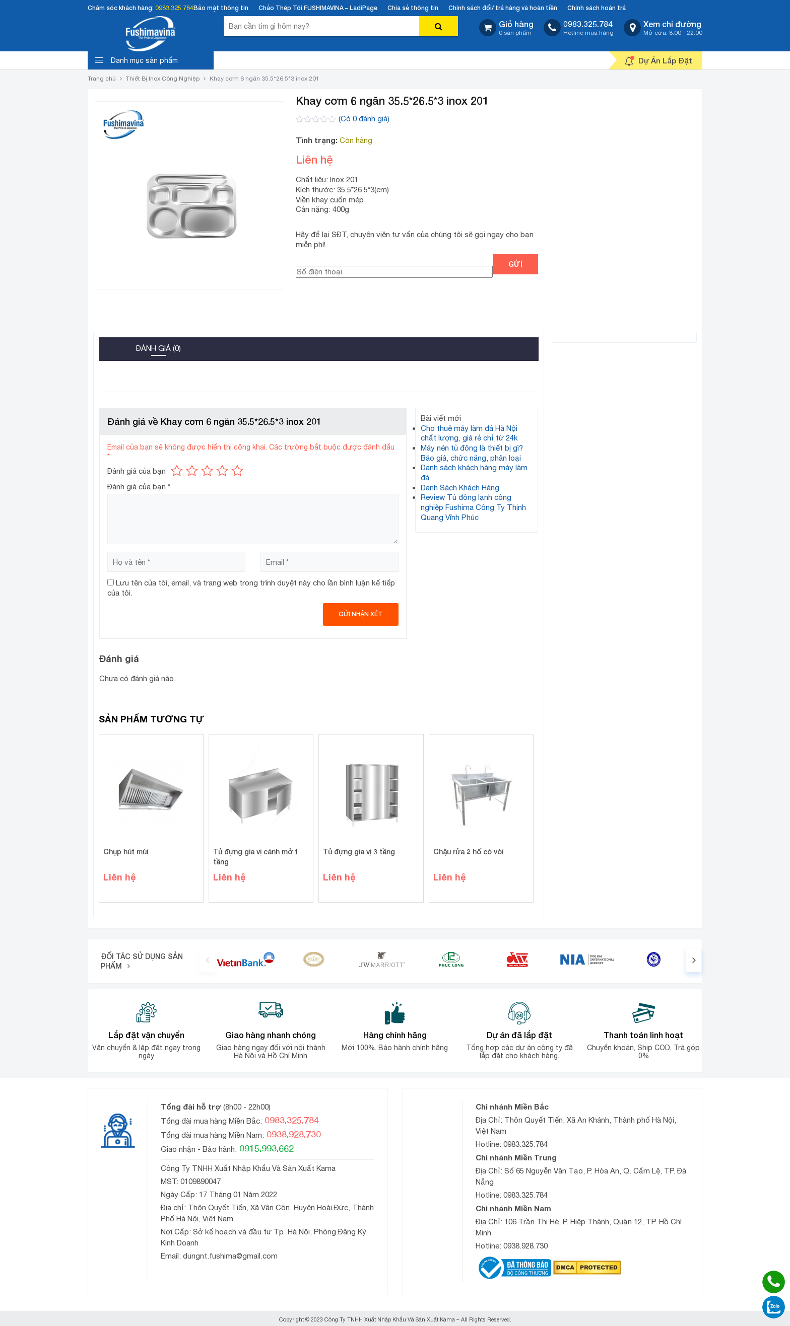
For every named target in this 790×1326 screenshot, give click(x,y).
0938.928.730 (525, 1245)
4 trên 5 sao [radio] (222, 471)
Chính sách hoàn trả (596, 8)
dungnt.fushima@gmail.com (230, 1255)
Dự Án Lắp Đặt (658, 61)
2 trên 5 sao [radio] (192, 471)
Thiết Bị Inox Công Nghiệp (163, 78)
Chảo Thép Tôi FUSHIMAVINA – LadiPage (317, 8)
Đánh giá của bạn (136, 471)
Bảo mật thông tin (220, 8)
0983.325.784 (174, 8)
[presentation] (207, 959)
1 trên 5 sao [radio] (177, 471)
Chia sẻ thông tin (412, 8)
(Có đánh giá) (364, 118)
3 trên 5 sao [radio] (207, 471)
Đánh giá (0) (158, 348)
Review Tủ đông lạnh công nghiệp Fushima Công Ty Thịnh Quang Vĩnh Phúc (473, 507)
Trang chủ (102, 78)
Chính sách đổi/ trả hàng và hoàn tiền (502, 8)
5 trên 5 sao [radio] (237, 471)
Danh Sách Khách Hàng (460, 487)
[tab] (114, 345)
